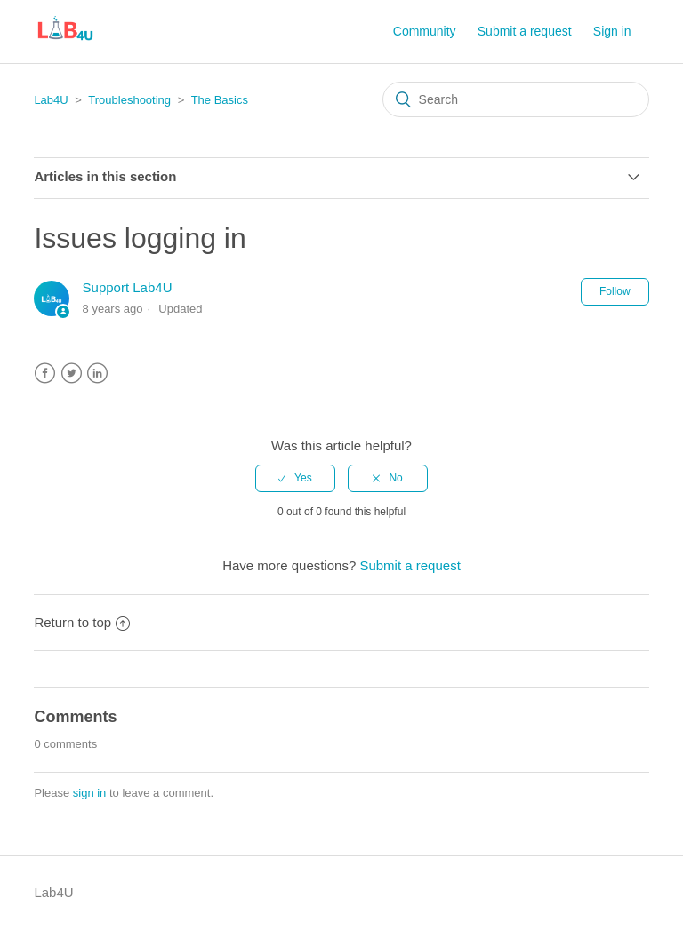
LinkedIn (97, 373)
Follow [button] (615, 291)
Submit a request (525, 31)
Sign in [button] (612, 31)
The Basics (219, 100)
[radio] (295, 478)
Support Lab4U (128, 287)
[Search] (515, 99)
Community (424, 31)
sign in (90, 792)
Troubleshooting (129, 100)
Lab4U (51, 100)
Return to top (82, 622)
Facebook (45, 373)
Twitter (71, 373)
